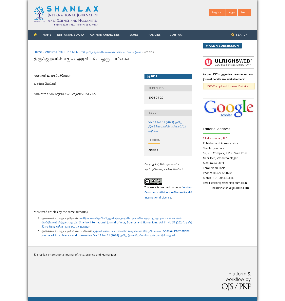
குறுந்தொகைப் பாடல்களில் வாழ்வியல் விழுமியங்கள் (127, 231)
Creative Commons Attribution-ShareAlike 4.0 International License (168, 192)
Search (241, 34)
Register (217, 12)
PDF (153, 76)
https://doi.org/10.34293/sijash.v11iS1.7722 (68, 94)
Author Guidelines (105, 34)
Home (47, 34)
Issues (134, 34)
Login (231, 12)
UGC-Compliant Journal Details (226, 86)
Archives (51, 52)
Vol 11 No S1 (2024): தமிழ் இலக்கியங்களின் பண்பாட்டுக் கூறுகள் (100, 52)
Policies (155, 34)
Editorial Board (70, 34)
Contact (177, 34)
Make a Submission (222, 45)
